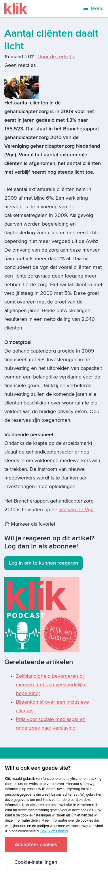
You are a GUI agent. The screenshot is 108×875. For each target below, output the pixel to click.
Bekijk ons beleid (54, 831)
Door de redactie (56, 57)
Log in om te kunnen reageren (43, 563)
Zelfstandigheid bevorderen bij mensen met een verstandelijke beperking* (51, 684)
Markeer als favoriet (29, 524)
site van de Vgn (76, 510)
